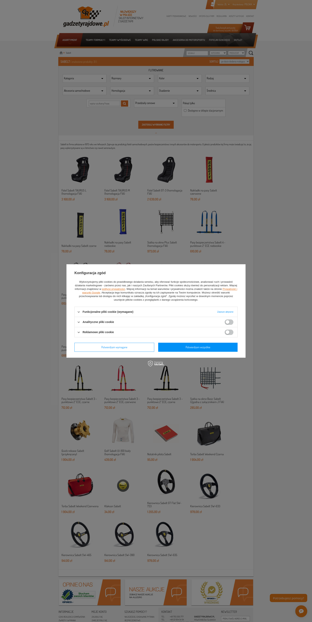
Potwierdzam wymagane (114, 347)
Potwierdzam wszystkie (198, 347)
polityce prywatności (113, 288)
